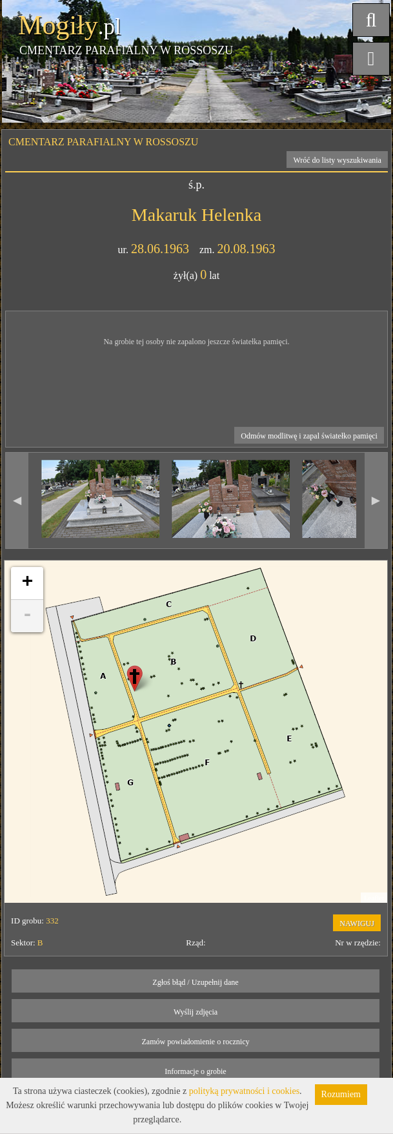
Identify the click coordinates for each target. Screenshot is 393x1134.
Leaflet (374, 898)
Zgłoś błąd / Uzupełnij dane (195, 982)
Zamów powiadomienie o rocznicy (196, 1041)
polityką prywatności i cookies (244, 1091)
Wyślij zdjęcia (195, 1011)
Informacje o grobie (195, 1071)
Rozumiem (341, 1094)
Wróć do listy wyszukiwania (337, 160)
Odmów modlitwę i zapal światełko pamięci (309, 435)
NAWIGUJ (356, 923)
